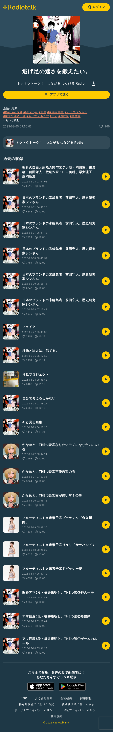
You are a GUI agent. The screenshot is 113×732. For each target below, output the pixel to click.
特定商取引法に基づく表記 (36, 704)
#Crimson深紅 (12, 112)
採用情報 (86, 698)
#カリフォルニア (37, 116)
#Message (30, 112)
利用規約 (56, 716)
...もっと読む (11, 120)
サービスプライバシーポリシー (35, 710)
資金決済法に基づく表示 (78, 704)
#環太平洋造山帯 (14, 116)
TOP (24, 698)
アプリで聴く (56, 94)
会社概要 (66, 698)
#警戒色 (75, 116)
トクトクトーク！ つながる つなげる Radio (51, 83)
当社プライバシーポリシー (81, 710)
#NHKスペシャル (76, 112)
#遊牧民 (63, 116)
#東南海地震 (55, 112)
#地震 (42, 112)
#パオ (53, 116)
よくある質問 (44, 698)
